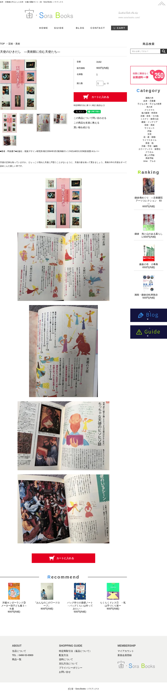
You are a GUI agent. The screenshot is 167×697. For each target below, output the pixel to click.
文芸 (149, 134)
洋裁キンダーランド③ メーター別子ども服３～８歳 (14, 605)
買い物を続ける (82, 127)
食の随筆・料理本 (149, 113)
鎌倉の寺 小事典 (148, 264)
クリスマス (149, 110)
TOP (2, 43)
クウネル (149, 152)
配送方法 (63, 655)
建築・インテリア (149, 122)
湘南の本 (149, 98)
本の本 (149, 107)
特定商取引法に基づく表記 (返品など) (89, 105)
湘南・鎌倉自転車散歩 (148, 294)
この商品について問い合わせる (90, 118)
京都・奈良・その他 (149, 116)
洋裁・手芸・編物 (150, 146)
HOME (43, 28)
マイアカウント (126, 651)
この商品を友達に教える (86, 122)
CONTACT (98, 28)
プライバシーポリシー (70, 667)
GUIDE (59, 28)
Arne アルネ (149, 161)
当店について (19, 651)
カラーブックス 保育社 (149, 149)
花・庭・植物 (149, 137)
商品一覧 (16, 659)
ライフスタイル (149, 140)
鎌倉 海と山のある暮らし (149, 233)
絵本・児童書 (149, 101)
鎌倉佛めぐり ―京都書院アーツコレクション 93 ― (149, 200)
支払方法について (68, 663)
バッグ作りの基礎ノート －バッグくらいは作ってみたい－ (81, 605)
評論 (149, 131)
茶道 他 (149, 143)
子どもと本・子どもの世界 (149, 104)
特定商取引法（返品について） (75, 651)
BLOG (80, 28)
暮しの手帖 (149, 155)
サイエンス (149, 128)
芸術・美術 (14, 43)
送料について (66, 659)
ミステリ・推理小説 (149, 119)
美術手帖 (149, 158)
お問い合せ (65, 672)
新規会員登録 (125, 655)
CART (121, 28)
